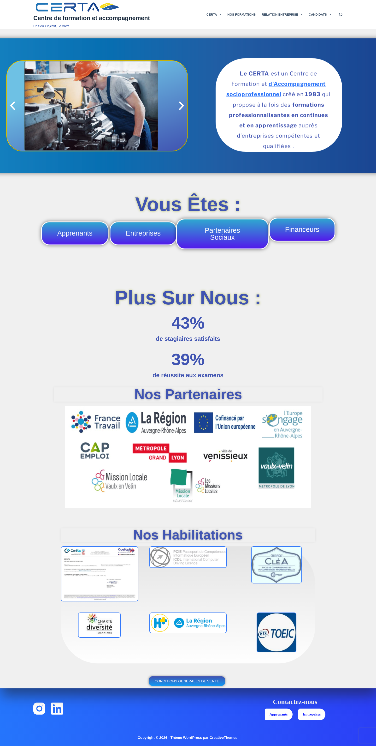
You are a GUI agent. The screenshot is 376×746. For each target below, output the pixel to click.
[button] (12, 106)
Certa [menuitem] (214, 14)
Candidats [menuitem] (321, 14)
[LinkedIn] (57, 709)
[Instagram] (39, 709)
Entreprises (312, 714)
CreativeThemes (223, 738)
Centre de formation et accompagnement (91, 18)
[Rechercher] (341, 14)
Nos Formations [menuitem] (241, 14)
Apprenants (279, 714)
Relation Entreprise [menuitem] (283, 14)
